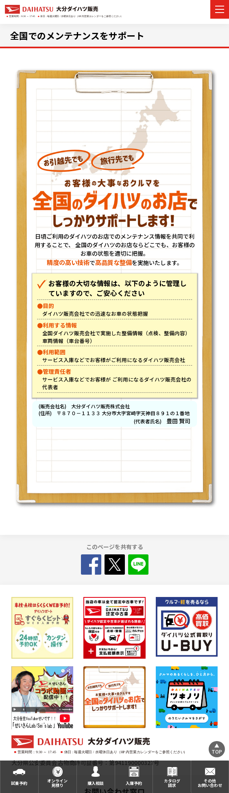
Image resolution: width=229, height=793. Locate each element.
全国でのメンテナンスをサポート (77, 35)
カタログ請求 (172, 783)
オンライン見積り (57, 783)
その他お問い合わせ (210, 783)
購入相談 (95, 783)
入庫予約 (134, 783)
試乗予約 (19, 783)
